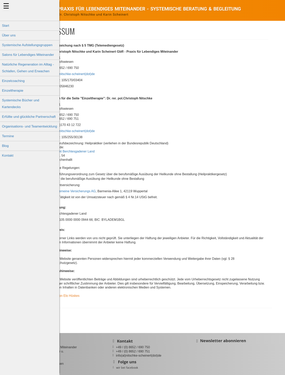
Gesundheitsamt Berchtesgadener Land (91, 151)
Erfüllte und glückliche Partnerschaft (29, 117)
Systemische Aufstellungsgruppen (27, 45)
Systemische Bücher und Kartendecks (20, 103)
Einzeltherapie (12, 90)
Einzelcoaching (13, 81)
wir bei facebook (152, 367)
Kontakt (7, 155)
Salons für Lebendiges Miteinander (28, 55)
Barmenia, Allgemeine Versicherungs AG (91, 191)
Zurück (72, 317)
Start (5, 26)
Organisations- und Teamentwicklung (29, 126)
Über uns (9, 35)
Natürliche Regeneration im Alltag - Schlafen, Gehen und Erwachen (28, 68)
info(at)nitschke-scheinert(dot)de (96, 74)
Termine (8, 136)
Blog (5, 146)
